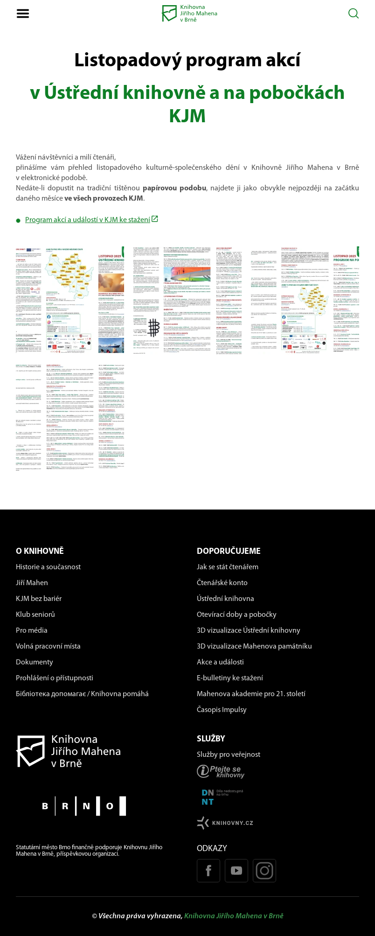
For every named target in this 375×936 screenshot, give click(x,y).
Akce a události (220, 662)
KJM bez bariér (39, 599)
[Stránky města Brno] (97, 806)
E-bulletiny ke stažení (230, 678)
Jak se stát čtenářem (227, 567)
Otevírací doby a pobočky (237, 615)
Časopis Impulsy (222, 710)
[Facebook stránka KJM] (208, 870)
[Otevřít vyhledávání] (353, 13)
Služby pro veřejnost (228, 755)
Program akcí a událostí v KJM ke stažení (87, 220)
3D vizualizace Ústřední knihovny (248, 631)
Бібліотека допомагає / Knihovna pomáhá (82, 694)
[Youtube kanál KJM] (236, 870)
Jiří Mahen (32, 583)
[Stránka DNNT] (278, 797)
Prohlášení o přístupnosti (54, 678)
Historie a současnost (48, 567)
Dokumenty (34, 662)
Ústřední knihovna (225, 599)
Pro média (32, 631)
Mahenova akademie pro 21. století (251, 694)
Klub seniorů (35, 615)
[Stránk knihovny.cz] (278, 823)
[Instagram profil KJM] (264, 870)
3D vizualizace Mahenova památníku (254, 646)
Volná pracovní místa (48, 646)
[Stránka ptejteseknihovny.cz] (278, 771)
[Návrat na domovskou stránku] (97, 751)
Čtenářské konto (222, 583)
